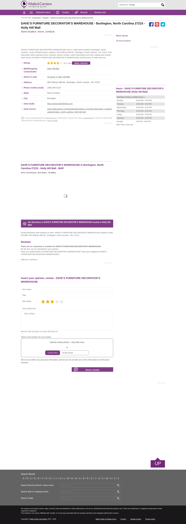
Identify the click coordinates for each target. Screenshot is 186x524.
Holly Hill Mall (53, 69)
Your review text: (29, 308)
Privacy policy (150, 519)
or (67, 347)
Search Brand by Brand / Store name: (37, 485)
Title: (24, 295)
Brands (84, 12)
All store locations (123, 40)
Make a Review (81, 63)
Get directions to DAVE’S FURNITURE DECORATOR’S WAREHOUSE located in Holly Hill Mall (69, 223)
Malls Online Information (38, 519)
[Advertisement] (66, 42)
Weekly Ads (100, 12)
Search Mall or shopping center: (35, 492)
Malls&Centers (43, 12)
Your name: (27, 289)
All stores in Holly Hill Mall (58, 77)
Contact (123, 519)
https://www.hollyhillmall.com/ (60, 104)
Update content (135, 519)
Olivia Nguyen (50, 118)
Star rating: (26, 301)
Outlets (65, 12)
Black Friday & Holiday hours (106, 519)
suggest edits (88, 118)
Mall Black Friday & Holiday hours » (131, 97)
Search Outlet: (27, 498)
